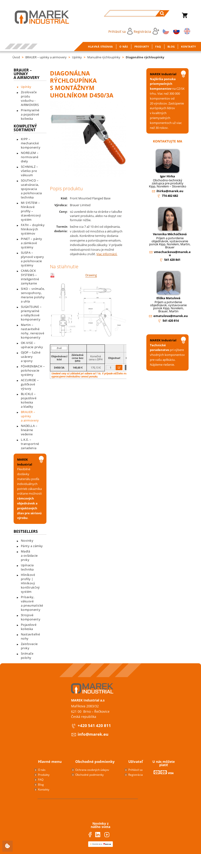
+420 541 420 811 (94, 725)
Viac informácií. (106, 254)
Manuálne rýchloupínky (103, 57)
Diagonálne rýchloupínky (145, 57)
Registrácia (146, 31)
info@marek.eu (93, 734)
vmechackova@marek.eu (172, 253)
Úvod (16, 57)
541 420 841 (172, 259)
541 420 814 (171, 320)
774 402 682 (170, 196)
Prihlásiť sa (120, 31)
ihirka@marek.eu (169, 191)
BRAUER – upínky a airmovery (46, 57)
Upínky (77, 57)
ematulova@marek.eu (170, 316)
